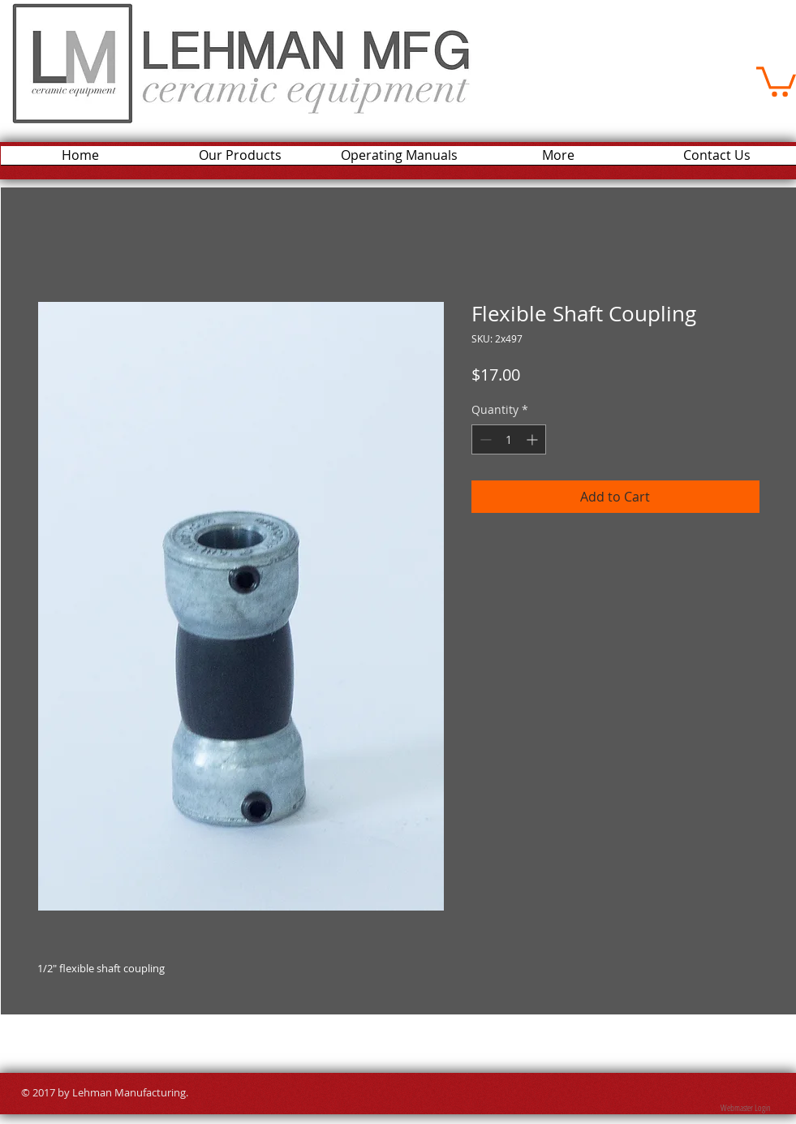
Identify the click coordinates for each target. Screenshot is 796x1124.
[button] (776, 80)
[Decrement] (484, 439)
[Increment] (533, 439)
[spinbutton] (508, 439)
